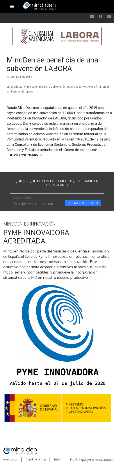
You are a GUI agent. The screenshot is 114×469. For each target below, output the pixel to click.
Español (75, 459)
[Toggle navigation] (12, 5)
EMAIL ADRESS (23, 197)
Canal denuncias (36, 459)
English (58, 459)
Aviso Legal (10, 459)
